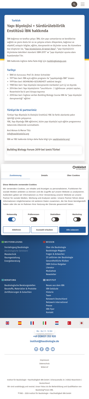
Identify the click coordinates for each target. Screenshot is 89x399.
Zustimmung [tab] (16, 175)
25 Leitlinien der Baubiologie (59, 257)
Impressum (44, 360)
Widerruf (44, 367)
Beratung (10, 280)
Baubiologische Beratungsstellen (19, 285)
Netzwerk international (57, 302)
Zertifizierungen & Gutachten (18, 292)
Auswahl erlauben (44, 230)
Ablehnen (16, 230)
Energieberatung (12, 261)
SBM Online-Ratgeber (56, 264)
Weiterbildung (13, 242)
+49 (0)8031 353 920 (44, 336)
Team (48, 295)
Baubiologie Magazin (55, 250)
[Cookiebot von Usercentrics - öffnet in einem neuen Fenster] (74, 168)
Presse (49, 305)
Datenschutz (44, 364)
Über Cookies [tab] (73, 175)
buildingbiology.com (56, 61)
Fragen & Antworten (55, 254)
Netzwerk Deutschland (56, 299)
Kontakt (49, 312)
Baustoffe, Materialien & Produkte (20, 288)
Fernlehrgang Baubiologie (16, 247)
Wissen (50, 242)
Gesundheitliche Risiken (57, 261)
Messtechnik (10, 254)
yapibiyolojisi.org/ (61, 139)
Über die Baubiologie (56, 247)
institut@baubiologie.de (44, 341)
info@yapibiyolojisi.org (18, 134)
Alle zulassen (72, 230)
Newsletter (51, 274)
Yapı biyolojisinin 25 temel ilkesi (40, 49)
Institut (51, 280)
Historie (49, 292)
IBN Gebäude (52, 288)
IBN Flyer (50, 309)
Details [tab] (44, 175)
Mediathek (51, 271)
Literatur (50, 267)
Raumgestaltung (12, 257)
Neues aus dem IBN (55, 285)
